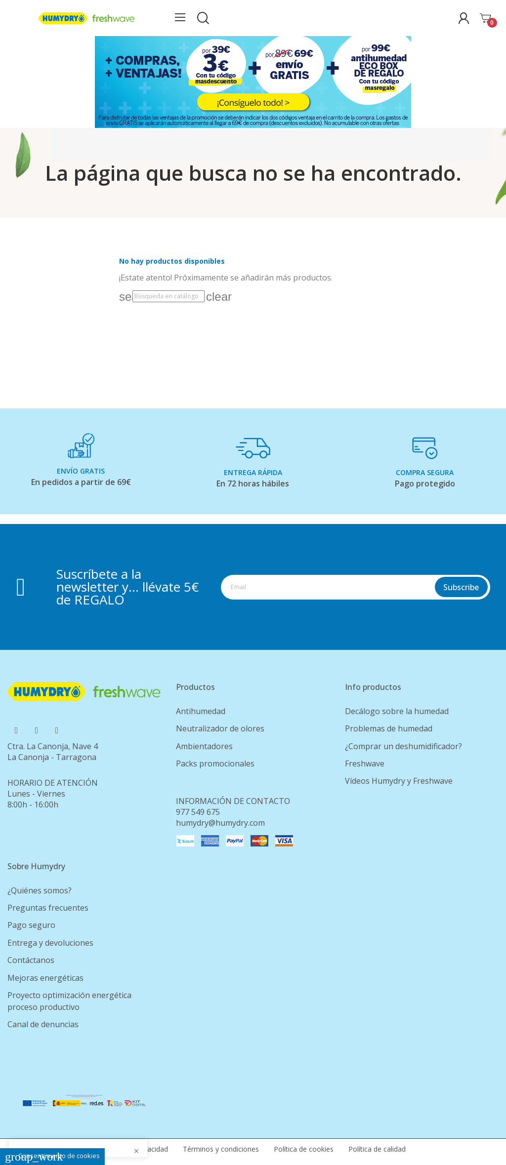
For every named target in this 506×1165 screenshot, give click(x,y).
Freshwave (364, 763)
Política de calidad (377, 1149)
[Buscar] (168, 296)
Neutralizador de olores (220, 728)
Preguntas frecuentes (47, 907)
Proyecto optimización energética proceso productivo (69, 1001)
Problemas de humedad (388, 728)
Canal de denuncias (43, 1024)
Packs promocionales (215, 763)
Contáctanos (30, 960)
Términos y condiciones (221, 1149)
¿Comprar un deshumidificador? (403, 746)
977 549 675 (198, 811)
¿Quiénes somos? (39, 890)
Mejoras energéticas (45, 977)
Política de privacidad (134, 1149)
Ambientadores (204, 746)
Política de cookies (304, 1149)
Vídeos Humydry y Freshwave (399, 780)
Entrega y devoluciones (50, 942)
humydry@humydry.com (220, 822)
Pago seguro (31, 925)
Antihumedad (200, 711)
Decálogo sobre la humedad (397, 711)
